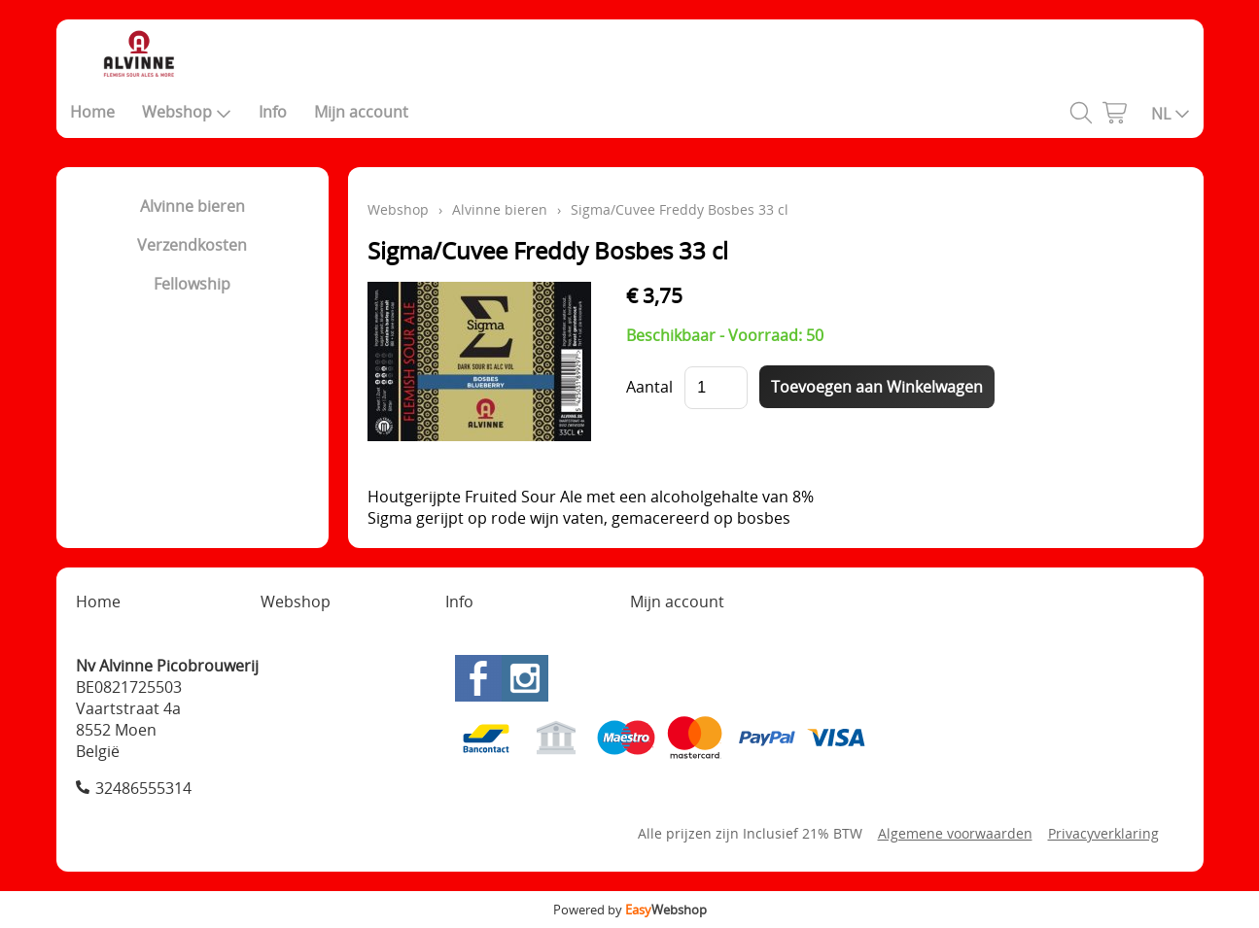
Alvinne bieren (192, 206)
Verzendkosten (192, 245)
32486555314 (143, 788)
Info (273, 111)
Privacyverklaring (1103, 833)
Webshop (186, 111)
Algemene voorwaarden (955, 833)
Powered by (630, 909)
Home (92, 111)
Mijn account (361, 111)
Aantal (649, 386)
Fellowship (192, 283)
